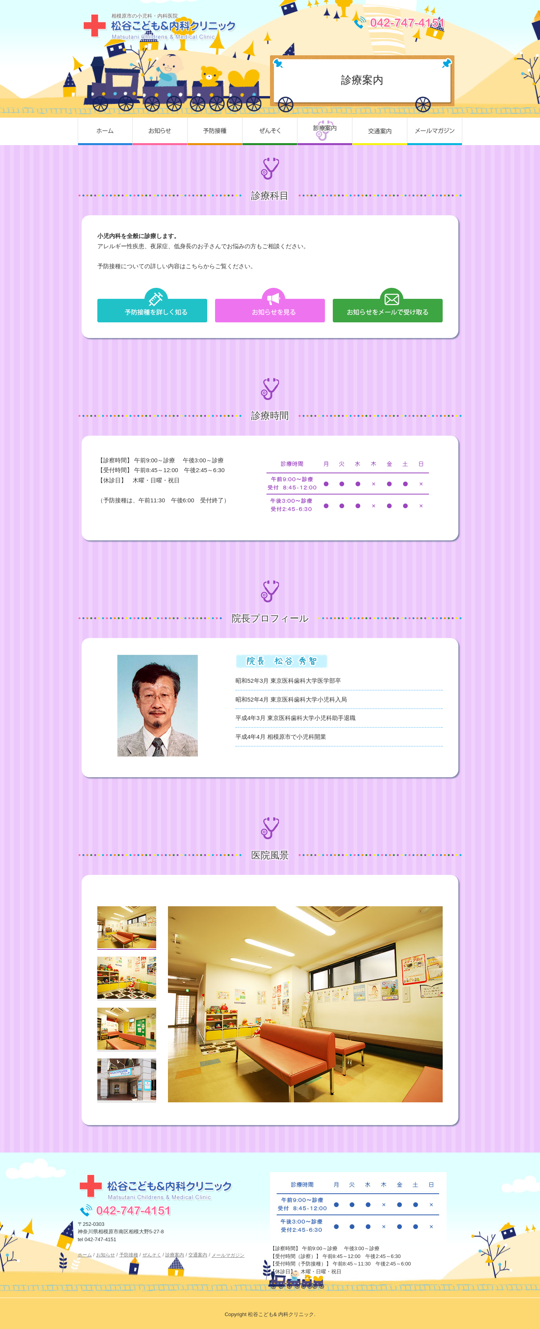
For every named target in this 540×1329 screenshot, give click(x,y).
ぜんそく (270, 131)
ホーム (105, 131)
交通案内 (379, 131)
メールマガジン (434, 131)
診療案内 (324, 131)
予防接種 (215, 131)
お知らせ (160, 131)
